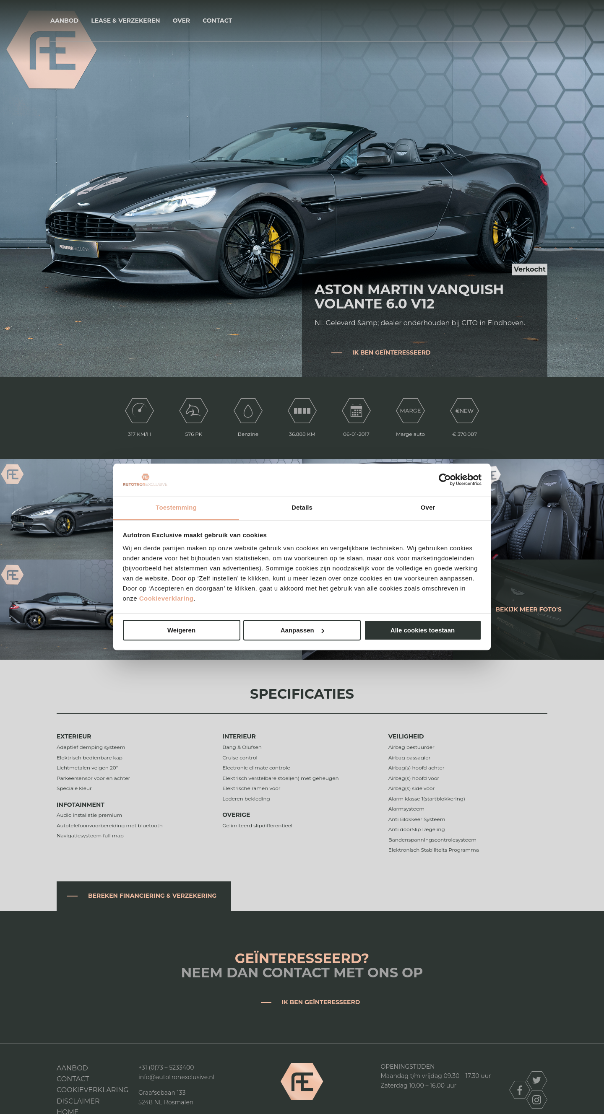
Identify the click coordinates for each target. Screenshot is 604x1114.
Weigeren (181, 630)
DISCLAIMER (78, 1101)
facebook (519, 1090)
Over (181, 20)
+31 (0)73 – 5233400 (166, 1067)
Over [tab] (428, 507)
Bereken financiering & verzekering (152, 895)
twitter (536, 1080)
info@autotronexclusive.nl (176, 1077)
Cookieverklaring (166, 598)
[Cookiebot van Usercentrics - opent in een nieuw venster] (445, 480)
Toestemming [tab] (176, 507)
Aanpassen (302, 630)
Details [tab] (302, 507)
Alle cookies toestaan (423, 630)
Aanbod (64, 20)
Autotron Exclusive (302, 21)
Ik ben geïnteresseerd (391, 352)
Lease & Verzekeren (125, 20)
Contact (217, 20)
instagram (536, 1100)
